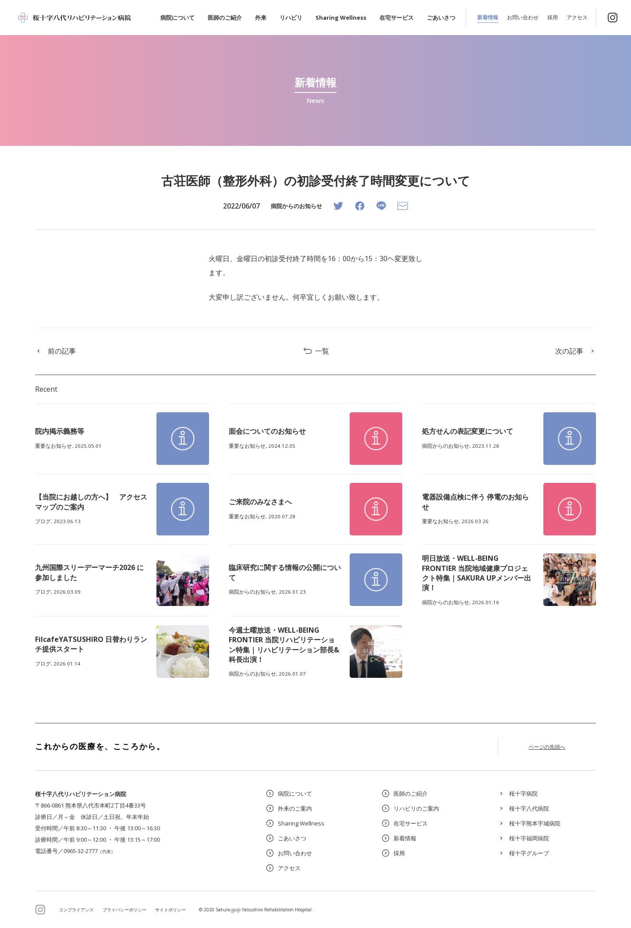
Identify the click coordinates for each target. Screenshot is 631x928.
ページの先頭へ (546, 747)
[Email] (402, 206)
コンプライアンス (76, 910)
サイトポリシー (170, 910)
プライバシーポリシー (124, 910)
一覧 (315, 351)
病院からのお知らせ (296, 206)
